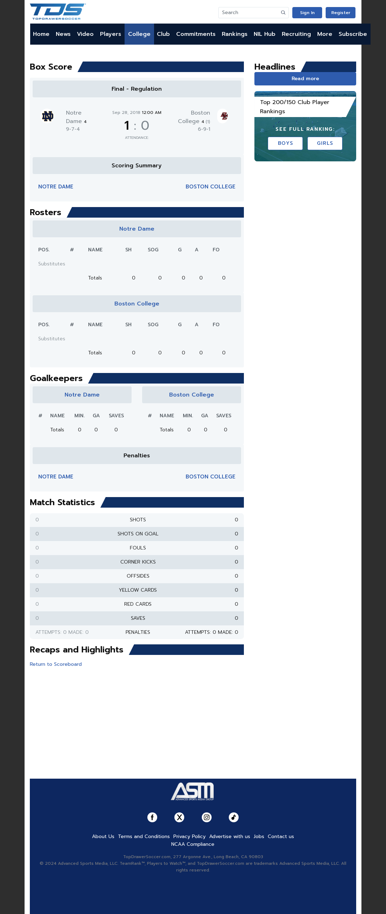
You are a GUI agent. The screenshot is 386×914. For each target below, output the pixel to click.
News (63, 34)
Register (340, 12)
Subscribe (353, 34)
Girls (325, 143)
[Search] (248, 12)
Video (85, 34)
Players (110, 34)
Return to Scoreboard (56, 664)
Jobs (259, 836)
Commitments (195, 34)
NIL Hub (264, 34)
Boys (285, 143)
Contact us (281, 836)
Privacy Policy (189, 836)
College (139, 34)
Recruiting (296, 34)
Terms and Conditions (144, 836)
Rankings (234, 34)
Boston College (194, 117)
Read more (305, 78)
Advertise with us (229, 836)
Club (163, 34)
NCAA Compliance (192, 844)
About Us (103, 836)
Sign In (307, 12)
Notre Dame (76, 117)
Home (41, 34)
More (324, 34)
